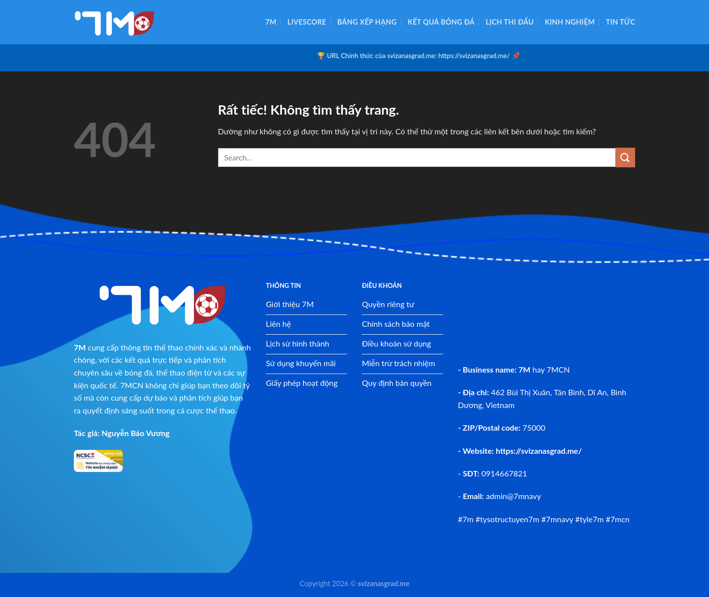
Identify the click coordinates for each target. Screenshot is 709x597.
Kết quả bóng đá (441, 22)
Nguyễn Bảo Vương (135, 433)
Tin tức (620, 22)
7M (271, 22)
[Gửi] (625, 157)
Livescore (307, 22)
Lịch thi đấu (509, 22)
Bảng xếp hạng (367, 22)
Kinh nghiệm (570, 22)
